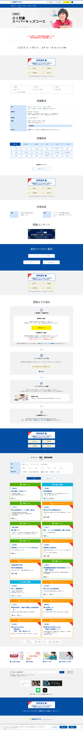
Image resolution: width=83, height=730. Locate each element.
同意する (72, 727)
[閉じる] (81, 727)
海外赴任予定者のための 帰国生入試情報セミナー (52, 628)
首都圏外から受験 (44, 471)
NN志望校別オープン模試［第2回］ (23, 510)
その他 (58, 471)
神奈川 (36, 144)
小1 (30, 468)
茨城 (68, 144)
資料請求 (29, 129)
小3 (42, 468)
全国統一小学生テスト (19, 491)
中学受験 (19, 5)
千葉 (57, 144)
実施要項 (14, 86)
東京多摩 (25, 144)
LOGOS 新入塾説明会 (51, 588)
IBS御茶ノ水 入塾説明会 (48, 608)
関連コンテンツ (16, 89)
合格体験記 (29, 661)
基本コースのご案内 (37, 89)
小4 (49, 468)
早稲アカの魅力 (47, 661)
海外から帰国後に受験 (33, 471)
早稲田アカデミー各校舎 (44, 710)
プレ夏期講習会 (17, 588)
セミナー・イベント (35, 464)
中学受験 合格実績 (15, 661)
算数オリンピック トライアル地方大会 (24, 547)
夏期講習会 (48, 491)
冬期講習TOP (13, 5)
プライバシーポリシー (14, 727)
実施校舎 (35, 86)
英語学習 (52, 471)
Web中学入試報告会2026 (52, 510)
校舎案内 (41, 371)
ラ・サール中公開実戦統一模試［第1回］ (57, 530)
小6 (61, 468)
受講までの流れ (57, 89)
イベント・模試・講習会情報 (18, 92)
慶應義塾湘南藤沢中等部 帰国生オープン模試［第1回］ (57, 569)
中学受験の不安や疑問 (65, 661)
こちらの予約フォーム (36, 337)
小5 (55, 468)
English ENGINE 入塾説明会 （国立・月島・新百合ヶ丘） (21, 629)
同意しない (63, 727)
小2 (36, 468)
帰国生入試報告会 (50, 547)
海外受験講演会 (17, 568)
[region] (41, 727)
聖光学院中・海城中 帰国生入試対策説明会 (24, 608)
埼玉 (47, 144)
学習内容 (56, 86)
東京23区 (15, 144)
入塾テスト (15, 530)
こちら (44, 76)
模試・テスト (25, 464)
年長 (24, 468)
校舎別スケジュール (46, 108)
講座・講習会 (44, 464)
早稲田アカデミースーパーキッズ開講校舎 (45, 343)
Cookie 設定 (54, 727)
